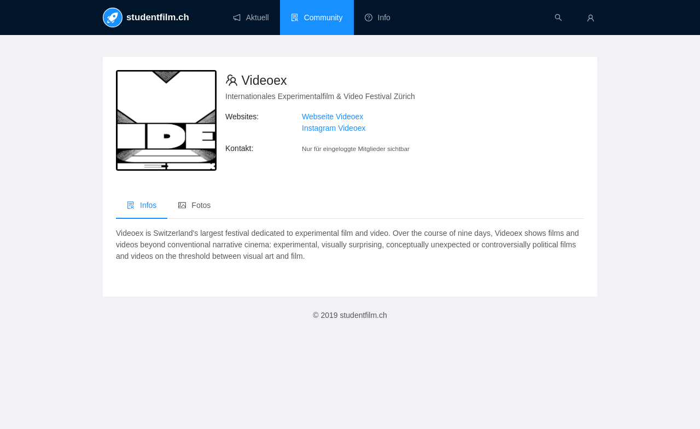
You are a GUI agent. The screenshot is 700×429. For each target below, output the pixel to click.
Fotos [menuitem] (194, 205)
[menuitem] (251, 17)
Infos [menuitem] (141, 205)
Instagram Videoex (333, 128)
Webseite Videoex (332, 116)
